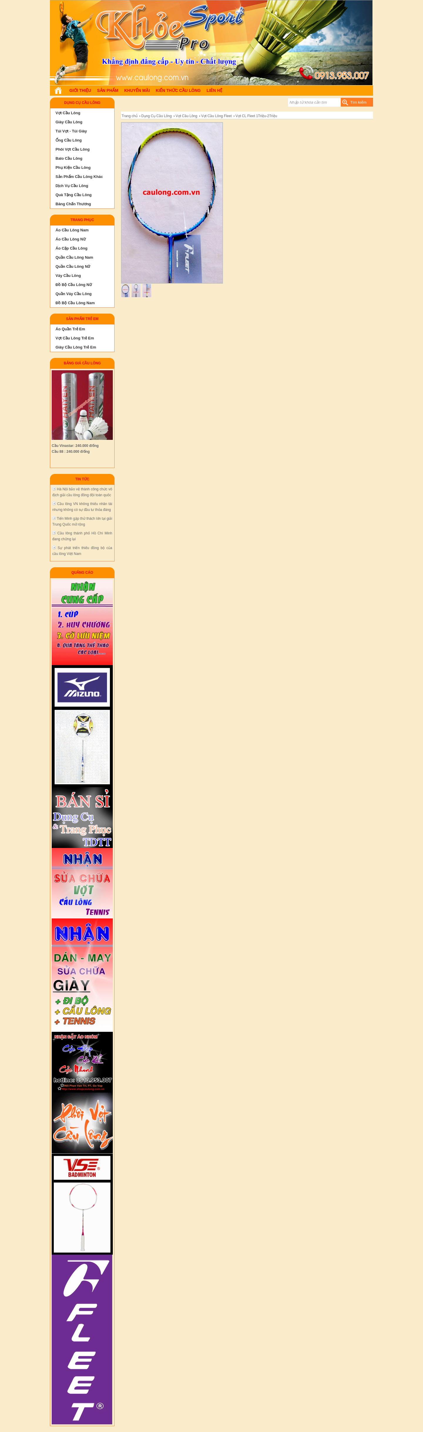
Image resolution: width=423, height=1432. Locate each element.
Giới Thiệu (80, 90)
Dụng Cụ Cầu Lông (156, 116)
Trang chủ (129, 116)
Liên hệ (214, 90)
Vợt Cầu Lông (186, 116)
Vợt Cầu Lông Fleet (216, 116)
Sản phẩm (107, 90)
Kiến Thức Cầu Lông (178, 90)
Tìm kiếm (358, 102)
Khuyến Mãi (137, 90)
